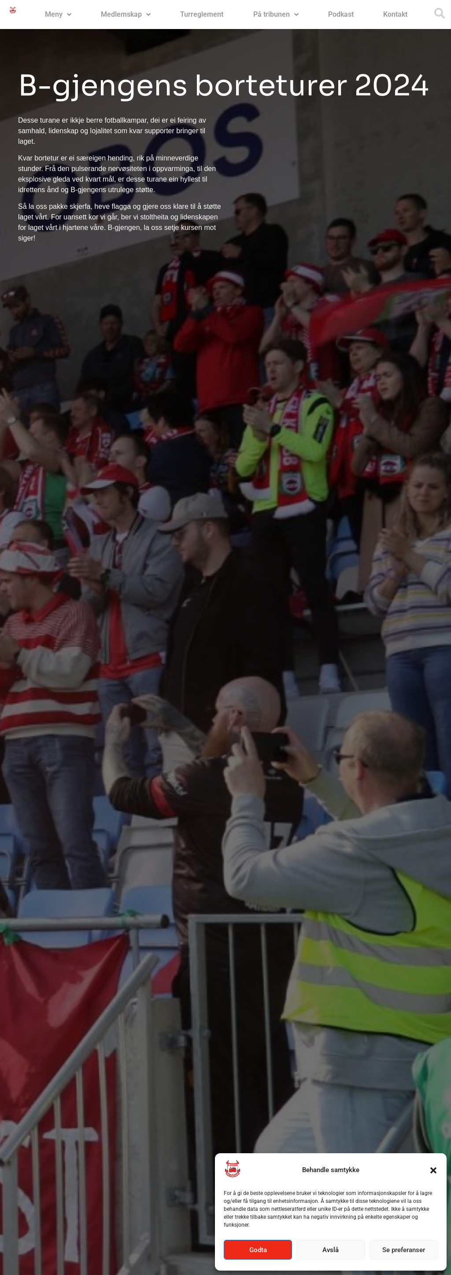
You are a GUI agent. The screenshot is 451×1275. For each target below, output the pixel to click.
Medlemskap (126, 14)
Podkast (341, 14)
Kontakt (395, 14)
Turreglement (201, 14)
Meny (58, 14)
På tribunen (276, 14)
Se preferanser (403, 1250)
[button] (433, 1170)
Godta (258, 1250)
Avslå (330, 1250)
